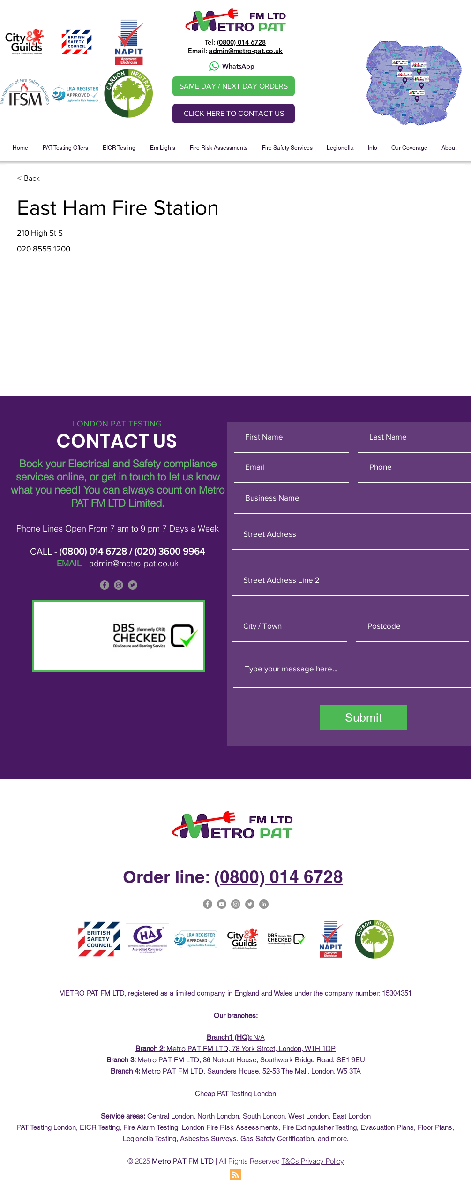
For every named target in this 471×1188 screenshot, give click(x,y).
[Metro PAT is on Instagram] (118, 585)
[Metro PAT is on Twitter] (132, 585)
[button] (66, 148)
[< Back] (50, 178)
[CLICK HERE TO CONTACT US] (233, 113)
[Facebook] (104, 585)
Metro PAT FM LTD (197, 1048)
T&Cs (291, 1161)
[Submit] (363, 717)
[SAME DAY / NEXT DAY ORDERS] (233, 86)
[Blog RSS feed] (235, 1175)
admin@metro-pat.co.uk (246, 50)
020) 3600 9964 (171, 551)
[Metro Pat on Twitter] (249, 904)
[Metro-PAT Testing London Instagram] (235, 904)
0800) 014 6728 (242, 42)
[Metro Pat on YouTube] (221, 904)
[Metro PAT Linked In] (264, 904)
